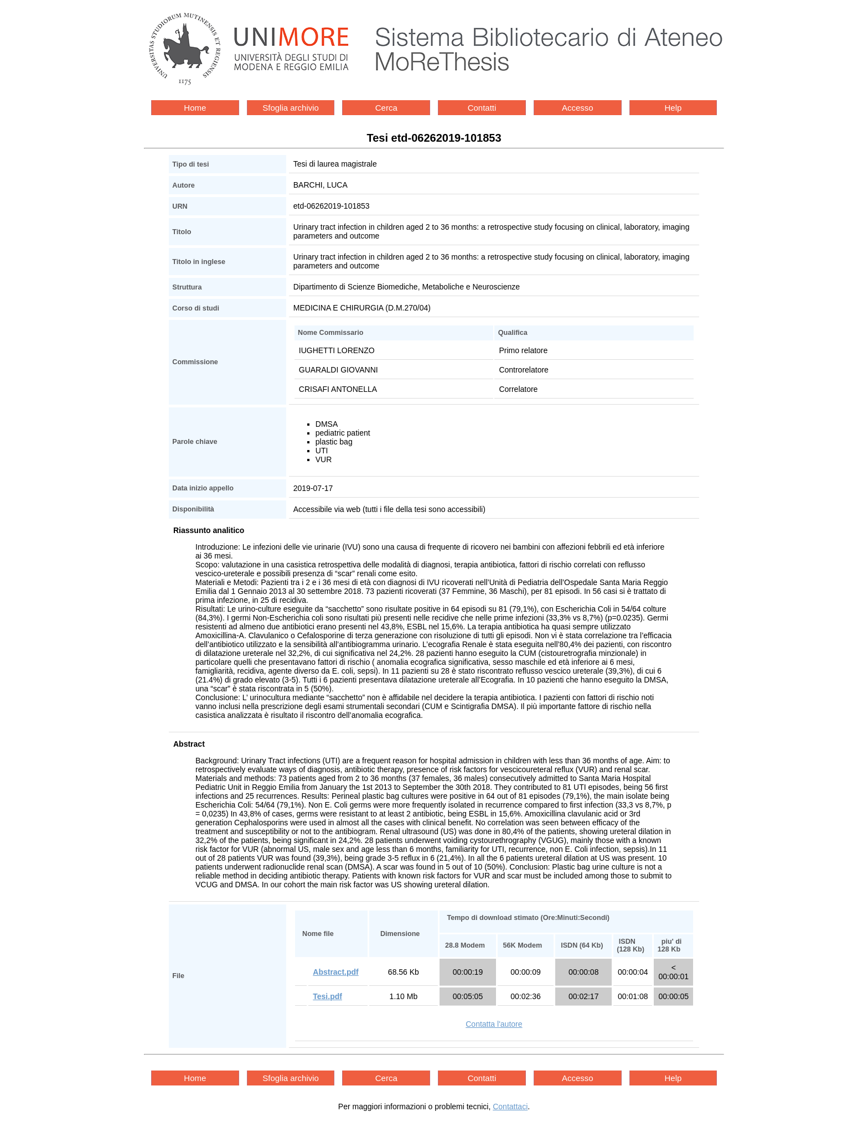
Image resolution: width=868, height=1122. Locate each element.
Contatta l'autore (494, 1024)
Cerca (386, 107)
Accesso (577, 107)
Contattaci (510, 1106)
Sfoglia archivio (290, 107)
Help (673, 107)
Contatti (482, 107)
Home (195, 107)
